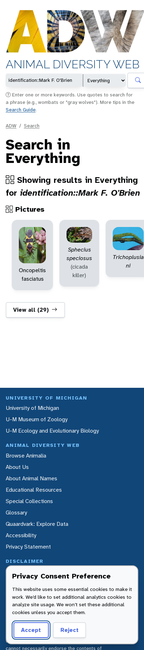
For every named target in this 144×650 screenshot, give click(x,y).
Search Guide (21, 109)
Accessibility (21, 535)
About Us (17, 467)
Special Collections (29, 501)
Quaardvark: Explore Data (37, 524)
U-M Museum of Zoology (37, 419)
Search (31, 125)
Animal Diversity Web (72, 65)
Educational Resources (34, 489)
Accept (31, 630)
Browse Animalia (26, 455)
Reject (69, 630)
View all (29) (35, 310)
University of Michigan (32, 408)
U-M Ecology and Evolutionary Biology (52, 430)
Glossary (16, 512)
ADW (11, 125)
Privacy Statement (28, 546)
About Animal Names (31, 478)
